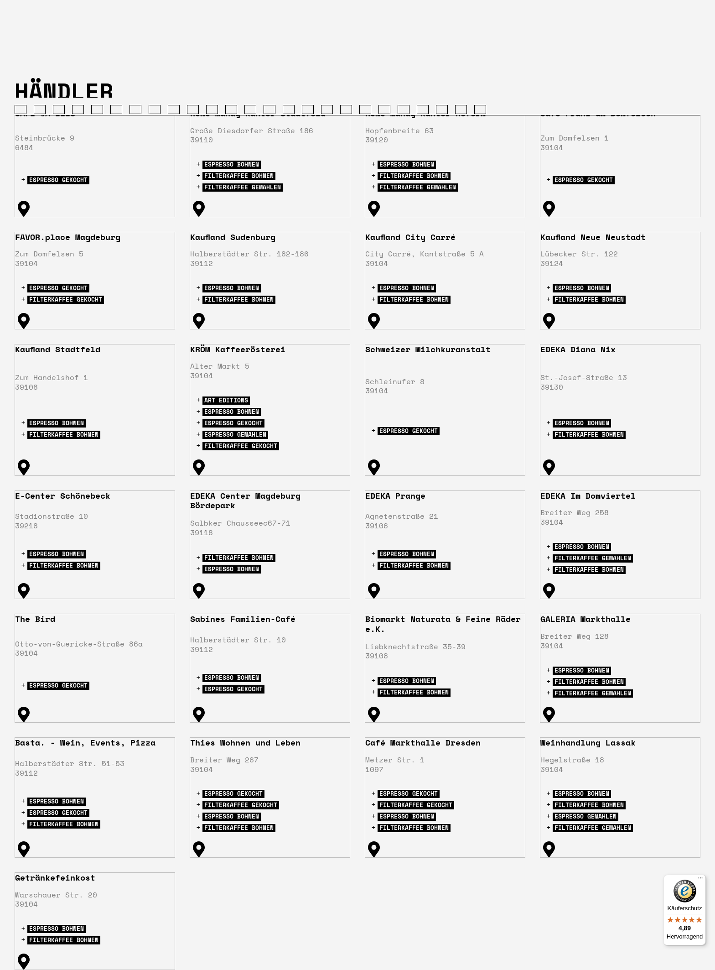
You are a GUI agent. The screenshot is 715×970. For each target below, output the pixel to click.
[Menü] (700, 880)
